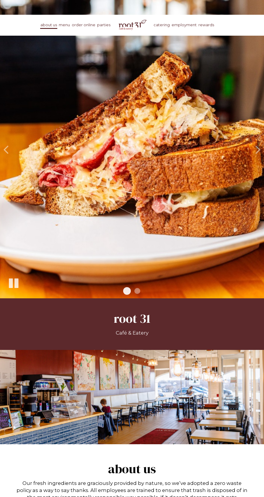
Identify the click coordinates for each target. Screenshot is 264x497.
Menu (64, 25)
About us (48, 25)
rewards (206, 25)
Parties (103, 25)
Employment (184, 25)
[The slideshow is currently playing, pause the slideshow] (13, 282)
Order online (83, 25)
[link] (132, 25)
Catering (162, 25)
